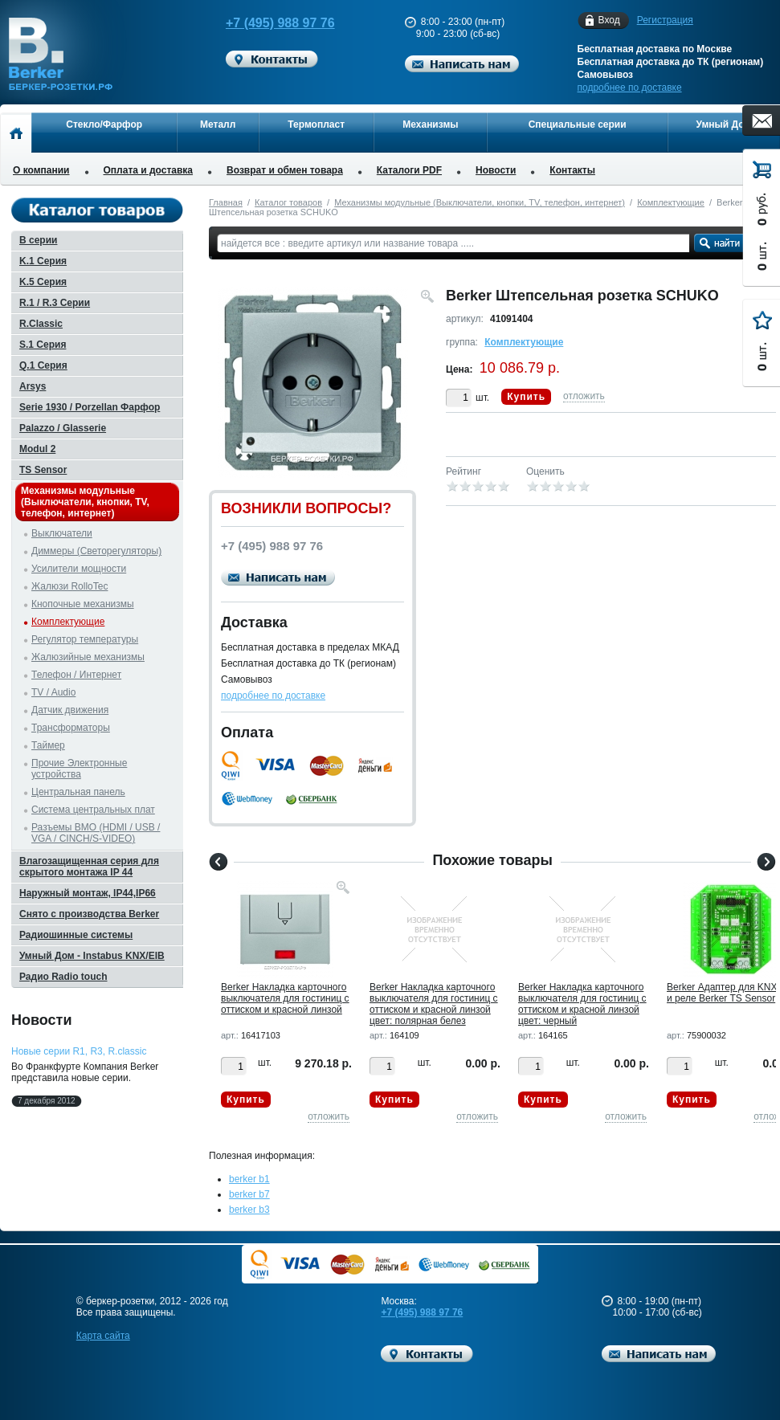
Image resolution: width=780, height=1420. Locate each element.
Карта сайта (103, 1335)
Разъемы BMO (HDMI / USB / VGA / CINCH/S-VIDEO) (95, 833)
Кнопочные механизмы (82, 604)
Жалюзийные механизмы (88, 657)
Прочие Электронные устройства (79, 768)
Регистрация (665, 20)
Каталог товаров (288, 202)
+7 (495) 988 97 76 (269, 23)
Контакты (572, 170)
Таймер (48, 745)
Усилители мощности (78, 568)
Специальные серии (578, 124)
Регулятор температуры (84, 639)
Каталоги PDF (409, 170)
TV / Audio (53, 692)
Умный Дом (724, 124)
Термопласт (316, 124)
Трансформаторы (70, 727)
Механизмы (430, 124)
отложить (584, 396)
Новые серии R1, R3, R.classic (78, 1051)
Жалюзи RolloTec (69, 586)
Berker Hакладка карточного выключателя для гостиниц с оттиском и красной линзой (285, 998)
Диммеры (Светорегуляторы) (96, 551)
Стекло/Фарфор (104, 124)
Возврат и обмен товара (285, 170)
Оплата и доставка (149, 170)
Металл (217, 124)
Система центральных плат (93, 809)
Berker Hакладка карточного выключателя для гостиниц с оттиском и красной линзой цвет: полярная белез (434, 1003)
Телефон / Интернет (76, 674)
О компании (41, 170)
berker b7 (249, 1194)
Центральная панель (78, 792)
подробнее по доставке (630, 87)
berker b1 (249, 1179)
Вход (609, 20)
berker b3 (249, 1209)
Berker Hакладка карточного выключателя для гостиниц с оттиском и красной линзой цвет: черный (582, 1003)
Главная (226, 202)
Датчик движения (69, 710)
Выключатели (61, 533)
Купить (526, 396)
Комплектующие (670, 202)
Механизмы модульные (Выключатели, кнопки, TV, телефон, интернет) (479, 202)
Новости (496, 170)
